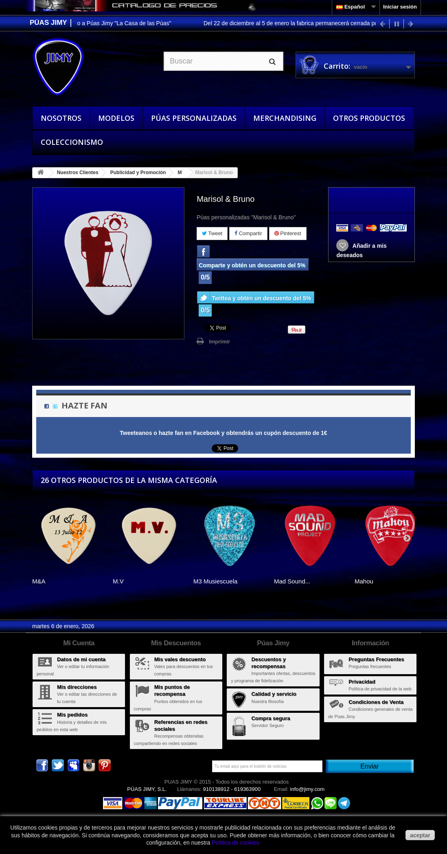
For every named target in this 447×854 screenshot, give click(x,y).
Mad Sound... (292, 581)
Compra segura (270, 718)
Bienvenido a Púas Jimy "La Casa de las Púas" (114, 23)
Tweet (212, 233)
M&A (39, 581)
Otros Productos (369, 118)
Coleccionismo (72, 142)
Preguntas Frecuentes (376, 659)
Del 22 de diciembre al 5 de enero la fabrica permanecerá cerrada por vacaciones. (311, 23)
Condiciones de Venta (375, 702)
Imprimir (219, 342)
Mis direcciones (77, 687)
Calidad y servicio (273, 694)
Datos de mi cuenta (81, 659)
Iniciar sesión (400, 7)
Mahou (364, 581)
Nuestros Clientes (78, 172)
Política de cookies (235, 842)
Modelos (116, 118)
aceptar (420, 835)
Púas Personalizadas (194, 118)
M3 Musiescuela (215, 581)
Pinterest (287, 233)
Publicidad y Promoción (138, 172)
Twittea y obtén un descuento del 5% (261, 298)
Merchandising (284, 118)
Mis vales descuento (180, 659)
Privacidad (361, 682)
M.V (118, 581)
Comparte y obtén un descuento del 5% (252, 265)
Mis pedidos (72, 715)
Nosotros (61, 118)
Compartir (248, 233)
